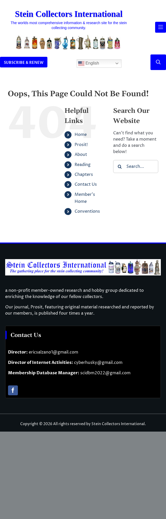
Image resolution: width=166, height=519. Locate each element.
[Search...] (135, 166)
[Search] (119, 166)
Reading (83, 165)
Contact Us (86, 184)
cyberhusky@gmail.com (98, 362)
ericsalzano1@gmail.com (53, 352)
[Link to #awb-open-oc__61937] (160, 27)
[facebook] (13, 390)
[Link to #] (158, 62)
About (81, 154)
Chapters (84, 174)
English (88, 63)
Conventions (87, 211)
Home (81, 134)
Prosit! (81, 145)
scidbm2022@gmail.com (105, 373)
